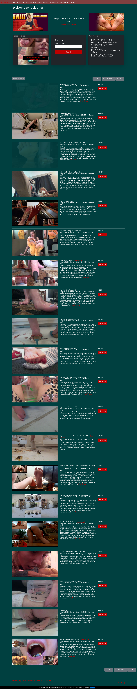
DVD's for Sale (64, 2)
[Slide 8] (37, 62)
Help (19, 681)
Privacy (14, 681)
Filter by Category (18, 78)
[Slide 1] (20, 62)
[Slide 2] (22, 62)
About (73, 2)
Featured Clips (31, 2)
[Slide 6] (32, 62)
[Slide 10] (42, 62)
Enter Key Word (60, 43)
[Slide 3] (25, 62)
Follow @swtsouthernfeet (68, 24)
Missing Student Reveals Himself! (102, 56)
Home (13, 2)
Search (68, 52)
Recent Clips (21, 2)
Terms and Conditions (44, 681)
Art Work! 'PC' (95, 48)
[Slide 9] (39, 62)
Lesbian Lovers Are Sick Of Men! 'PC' (103, 39)
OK (92, 687)
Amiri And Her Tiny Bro (98, 46)
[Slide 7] (34, 62)
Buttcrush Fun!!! (96, 49)
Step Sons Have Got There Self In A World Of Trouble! (105, 52)
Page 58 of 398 (108, 79)
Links (24, 681)
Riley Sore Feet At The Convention (102, 54)
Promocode (31, 681)
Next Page (120, 79)
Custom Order (54, 2)
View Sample (78, 260)
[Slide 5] (29, 62)
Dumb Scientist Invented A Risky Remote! (104, 42)
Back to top (121, 683)
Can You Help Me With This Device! (102, 44)
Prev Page (97, 79)
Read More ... (84, 101)
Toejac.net (5, 2)
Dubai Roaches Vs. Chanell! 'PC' (101, 41)
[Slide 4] (27, 62)
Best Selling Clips (42, 2)
